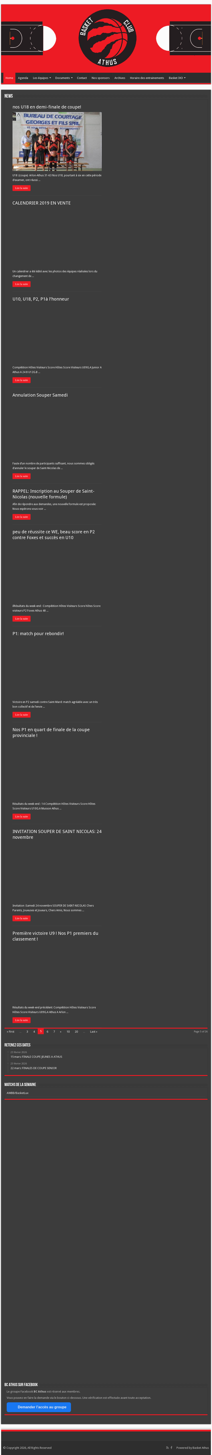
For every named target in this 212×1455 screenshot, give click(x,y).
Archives (119, 78)
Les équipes (40, 78)
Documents (62, 78)
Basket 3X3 (176, 78)
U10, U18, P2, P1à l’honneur (40, 299)
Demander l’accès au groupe (39, 1407)
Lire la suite (21, 188)
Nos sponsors (101, 78)
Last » (93, 1031)
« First (10, 1031)
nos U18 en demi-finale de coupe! (46, 107)
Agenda (23, 78)
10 (68, 1031)
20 (76, 1031)
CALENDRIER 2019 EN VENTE (41, 203)
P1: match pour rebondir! (38, 633)
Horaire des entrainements (147, 78)
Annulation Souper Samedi (40, 395)
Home (9, 78)
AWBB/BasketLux (18, 1093)
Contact (82, 78)
